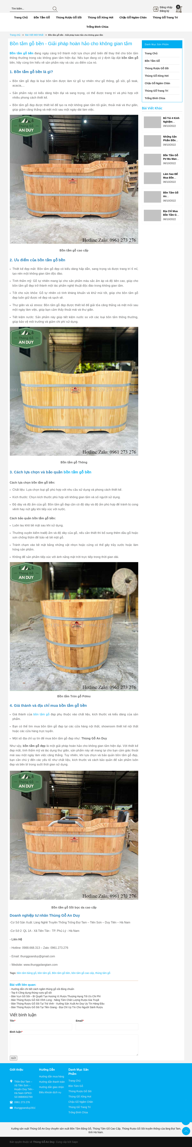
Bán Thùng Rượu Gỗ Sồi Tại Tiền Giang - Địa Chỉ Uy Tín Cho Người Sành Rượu (57, 1007)
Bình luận (16, 1031)
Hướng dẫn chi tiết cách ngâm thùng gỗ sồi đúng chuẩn (42, 989)
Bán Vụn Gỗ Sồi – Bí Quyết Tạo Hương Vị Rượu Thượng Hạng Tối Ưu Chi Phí (56, 996)
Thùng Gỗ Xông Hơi (79, 1096)
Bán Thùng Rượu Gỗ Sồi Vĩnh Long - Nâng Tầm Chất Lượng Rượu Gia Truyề (55, 1000)
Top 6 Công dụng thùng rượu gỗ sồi (31, 992)
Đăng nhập (166, 7)
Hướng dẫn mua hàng (51, 1076)
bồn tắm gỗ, (45, 973)
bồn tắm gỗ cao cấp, (83, 973)
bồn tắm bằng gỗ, (27, 973)
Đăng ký (164, 10)
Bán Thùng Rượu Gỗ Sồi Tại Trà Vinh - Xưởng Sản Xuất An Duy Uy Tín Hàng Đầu (57, 1003)
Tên (12, 1020)
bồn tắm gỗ (41, 714)
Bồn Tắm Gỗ (75, 1086)
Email (80, 1020)
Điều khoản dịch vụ (50, 1092)
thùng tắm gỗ (102, 973)
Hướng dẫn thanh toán (52, 1081)
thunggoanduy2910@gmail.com (32, 1107)
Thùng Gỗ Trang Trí (79, 1107)
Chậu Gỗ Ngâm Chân (80, 1101)
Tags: (13, 973)
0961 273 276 (22, 1102)
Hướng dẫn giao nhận (51, 1087)
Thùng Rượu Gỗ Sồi (80, 1091)
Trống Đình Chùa (78, 1112)
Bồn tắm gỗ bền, (61, 973)
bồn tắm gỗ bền (77, 472)
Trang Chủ (74, 1080)
